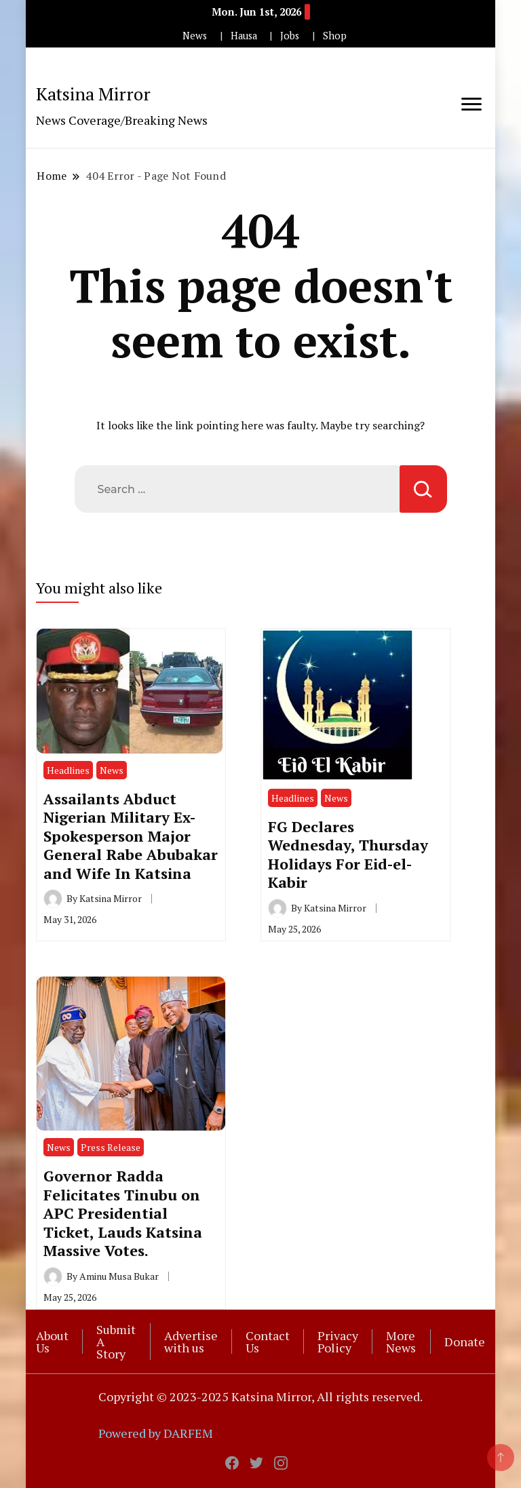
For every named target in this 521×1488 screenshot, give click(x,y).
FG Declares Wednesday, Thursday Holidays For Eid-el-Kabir (348, 854)
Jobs (289, 35)
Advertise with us (191, 1341)
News (194, 35)
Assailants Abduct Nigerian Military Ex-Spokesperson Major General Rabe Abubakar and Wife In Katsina (130, 836)
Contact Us (268, 1341)
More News (401, 1341)
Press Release (110, 1147)
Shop (335, 35)
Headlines (68, 770)
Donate (464, 1341)
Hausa (244, 35)
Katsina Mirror (93, 93)
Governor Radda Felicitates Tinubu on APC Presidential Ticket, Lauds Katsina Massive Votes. (122, 1213)
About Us (52, 1341)
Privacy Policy (337, 1341)
